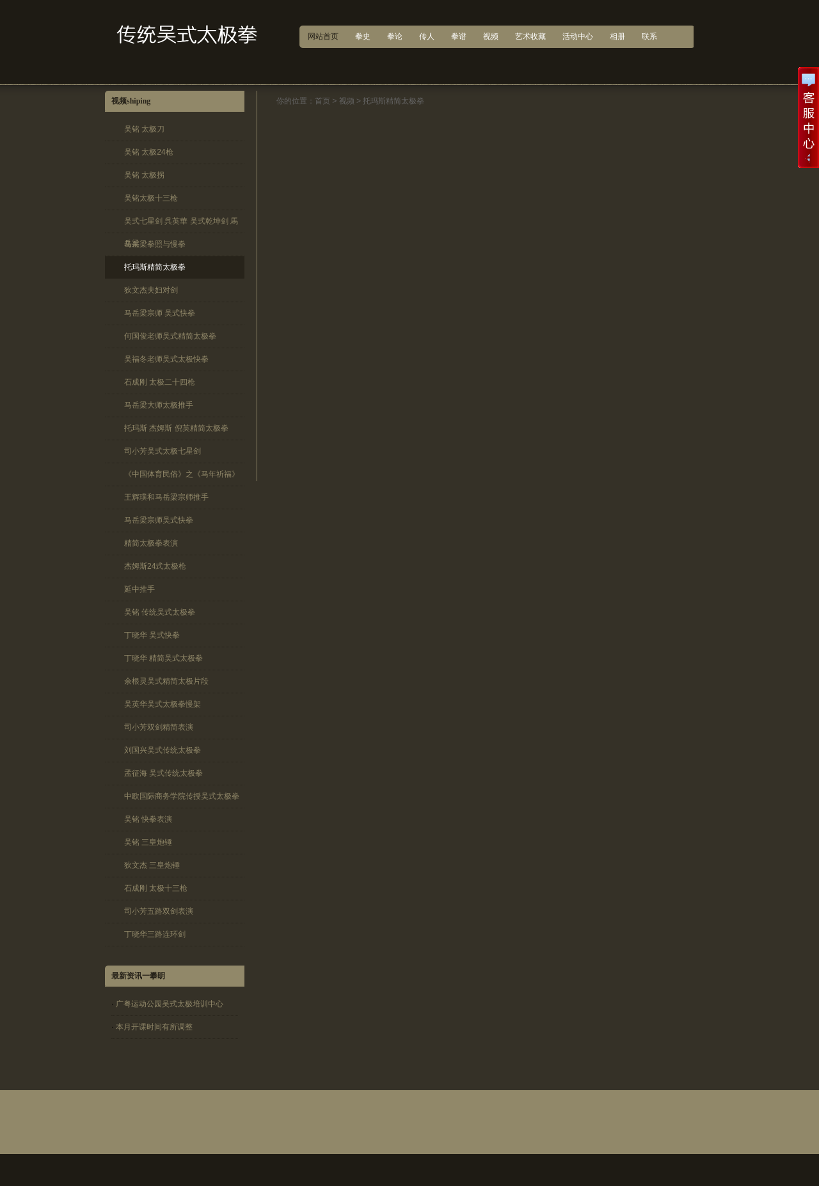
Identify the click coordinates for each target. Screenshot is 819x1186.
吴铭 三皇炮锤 (148, 842)
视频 (346, 100)
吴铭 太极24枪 (148, 152)
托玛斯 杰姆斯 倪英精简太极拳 (176, 428)
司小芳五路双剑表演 (158, 911)
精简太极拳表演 (151, 543)
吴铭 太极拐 (144, 175)
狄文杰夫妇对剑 (151, 290)
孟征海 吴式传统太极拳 (163, 773)
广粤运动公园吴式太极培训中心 (169, 1003)
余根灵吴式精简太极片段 (166, 681)
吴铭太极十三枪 (151, 198)
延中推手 (139, 589)
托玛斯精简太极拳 (155, 267)
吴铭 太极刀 (144, 129)
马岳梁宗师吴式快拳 (158, 520)
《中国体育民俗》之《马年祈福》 (181, 474)
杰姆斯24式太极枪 (155, 566)
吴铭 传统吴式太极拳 (159, 612)
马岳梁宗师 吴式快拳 (159, 313)
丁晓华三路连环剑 (155, 934)
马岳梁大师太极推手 (158, 405)
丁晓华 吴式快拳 (152, 635)
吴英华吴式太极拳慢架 (162, 704)
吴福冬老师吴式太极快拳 (166, 359)
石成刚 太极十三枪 (155, 888)
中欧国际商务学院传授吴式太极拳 (181, 796)
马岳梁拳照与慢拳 (155, 244)
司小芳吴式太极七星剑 (162, 451)
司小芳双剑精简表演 (158, 727)
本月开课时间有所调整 (154, 1026)
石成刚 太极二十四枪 (159, 382)
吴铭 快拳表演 (148, 819)
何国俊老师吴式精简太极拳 (170, 336)
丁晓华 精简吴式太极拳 (163, 658)
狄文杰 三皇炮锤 (152, 865)
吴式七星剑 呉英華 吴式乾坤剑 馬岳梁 (181, 225)
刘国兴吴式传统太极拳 (162, 750)
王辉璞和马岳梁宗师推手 (166, 497)
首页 (322, 100)
